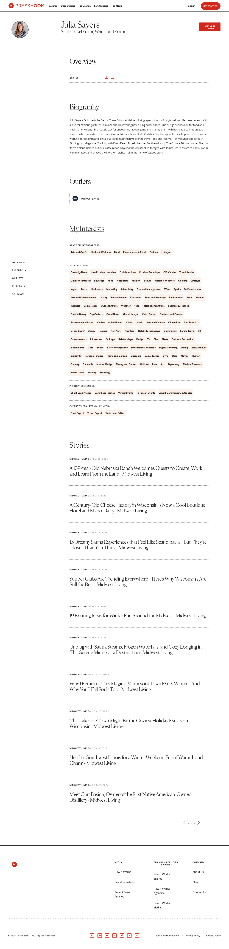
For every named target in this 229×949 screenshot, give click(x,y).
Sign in (191, 5)
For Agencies (101, 5)
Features (52, 5)
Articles (18, 294)
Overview (18, 262)
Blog (195, 882)
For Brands (85, 5)
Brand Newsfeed (124, 882)
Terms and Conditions (167, 935)
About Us (198, 872)
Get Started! (210, 6)
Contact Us (199, 892)
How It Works (122, 872)
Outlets (17, 278)
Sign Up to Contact (210, 27)
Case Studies (68, 5)
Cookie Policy (213, 935)
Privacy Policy (193, 935)
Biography (19, 270)
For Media (116, 5)
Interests (18, 286)
